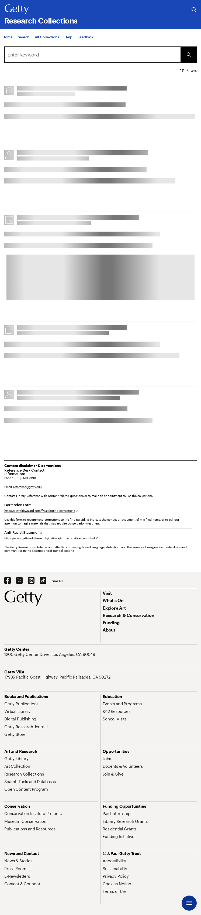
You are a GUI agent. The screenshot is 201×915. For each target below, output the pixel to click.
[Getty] (16, 9)
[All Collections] (47, 38)
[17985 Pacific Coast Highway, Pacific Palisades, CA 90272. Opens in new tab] (58, 677)
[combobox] (92, 54)
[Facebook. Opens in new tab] (7, 580)
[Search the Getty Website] (194, 10)
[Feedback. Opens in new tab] (85, 38)
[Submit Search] (189, 54)
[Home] (7, 38)
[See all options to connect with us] (57, 581)
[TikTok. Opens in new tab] (43, 580)
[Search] (23, 38)
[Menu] (189, 903)
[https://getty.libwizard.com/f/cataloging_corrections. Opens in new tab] (41, 510)
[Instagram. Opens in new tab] (31, 580)
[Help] (68, 38)
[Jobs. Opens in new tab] (107, 758)
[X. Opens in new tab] (19, 580)
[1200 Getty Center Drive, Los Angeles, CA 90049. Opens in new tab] (50, 654)
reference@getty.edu (27, 487)
